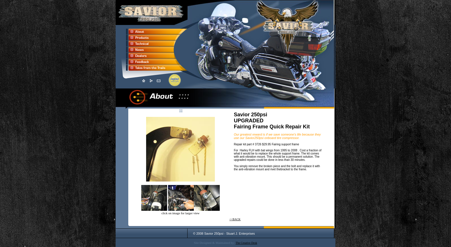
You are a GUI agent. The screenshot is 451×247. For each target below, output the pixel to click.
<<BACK (234, 219)
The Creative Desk (246, 242)
